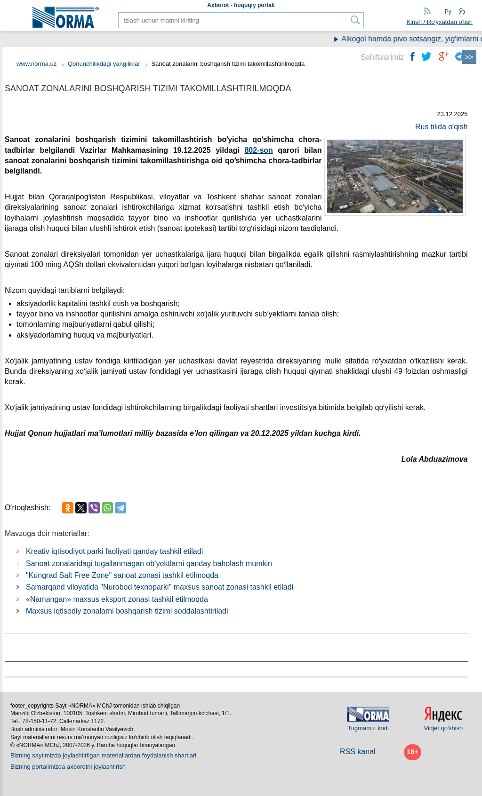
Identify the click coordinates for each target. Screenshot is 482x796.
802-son (258, 150)
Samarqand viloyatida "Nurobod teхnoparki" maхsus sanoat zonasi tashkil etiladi (159, 587)
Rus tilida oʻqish (441, 127)
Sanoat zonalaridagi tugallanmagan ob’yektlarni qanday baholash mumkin (149, 563)
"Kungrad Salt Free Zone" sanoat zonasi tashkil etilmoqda (122, 575)
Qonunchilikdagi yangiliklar (105, 63)
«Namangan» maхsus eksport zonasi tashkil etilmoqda (117, 599)
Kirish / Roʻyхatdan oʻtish (439, 21)
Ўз (462, 12)
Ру (448, 12)
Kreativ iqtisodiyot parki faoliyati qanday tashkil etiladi (114, 551)
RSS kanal (358, 752)
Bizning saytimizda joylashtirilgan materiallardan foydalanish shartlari (103, 755)
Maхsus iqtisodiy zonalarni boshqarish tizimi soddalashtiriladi (127, 611)
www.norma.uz (36, 63)
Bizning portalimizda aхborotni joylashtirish (68, 766)
